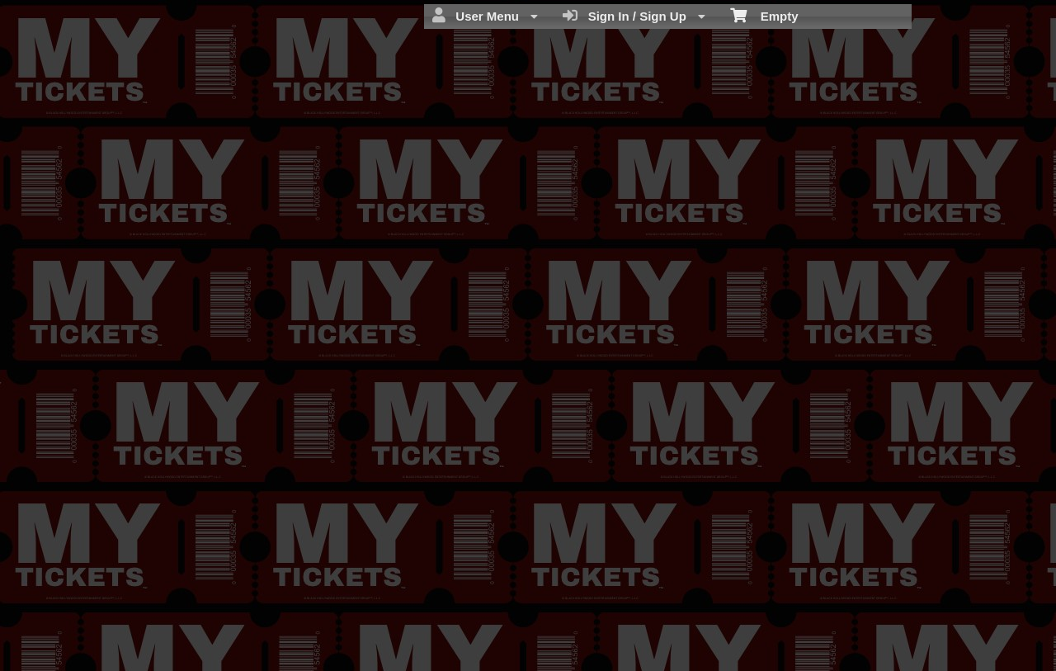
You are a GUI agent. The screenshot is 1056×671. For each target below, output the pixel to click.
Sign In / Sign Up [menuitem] (634, 16)
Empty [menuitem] (764, 15)
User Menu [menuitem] (485, 16)
